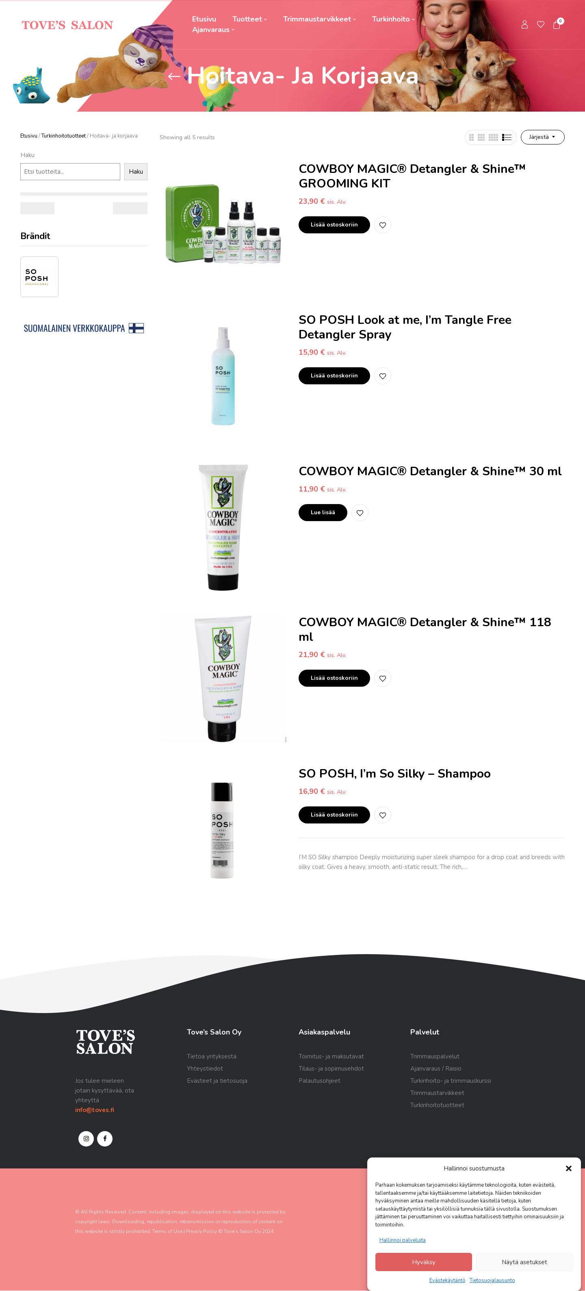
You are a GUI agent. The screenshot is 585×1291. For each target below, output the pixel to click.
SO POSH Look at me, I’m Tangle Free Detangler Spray (405, 327)
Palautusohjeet (319, 1081)
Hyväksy (424, 1262)
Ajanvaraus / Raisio (436, 1069)
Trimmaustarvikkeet (437, 1093)
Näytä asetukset (524, 1262)
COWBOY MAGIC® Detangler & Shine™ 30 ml (430, 471)
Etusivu (28, 136)
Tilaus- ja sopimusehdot (331, 1069)
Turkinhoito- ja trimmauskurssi (450, 1081)
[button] (569, 1168)
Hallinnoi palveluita (402, 1240)
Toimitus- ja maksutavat (331, 1056)
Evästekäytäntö (447, 1280)
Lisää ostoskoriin (334, 224)
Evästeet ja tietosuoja (217, 1081)
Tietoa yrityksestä (211, 1056)
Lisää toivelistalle (382, 224)
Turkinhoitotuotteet (63, 136)
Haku (27, 155)
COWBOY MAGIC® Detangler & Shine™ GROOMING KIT (412, 176)
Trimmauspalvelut (434, 1056)
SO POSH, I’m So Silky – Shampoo (395, 773)
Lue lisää (323, 512)
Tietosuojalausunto (492, 1280)
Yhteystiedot (205, 1069)
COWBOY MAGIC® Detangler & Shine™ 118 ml (425, 629)
